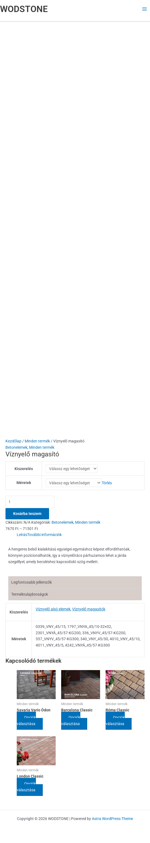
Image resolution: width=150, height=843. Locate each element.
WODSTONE (24, 9)
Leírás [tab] (22, 536)
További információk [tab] (44, 536)
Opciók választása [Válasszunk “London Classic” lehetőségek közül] (26, 788)
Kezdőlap (13, 441)
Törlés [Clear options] (107, 484)
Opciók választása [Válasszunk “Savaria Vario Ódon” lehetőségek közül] (26, 722)
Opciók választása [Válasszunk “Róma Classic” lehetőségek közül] (115, 722)
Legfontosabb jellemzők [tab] (31, 584)
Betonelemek (16, 447)
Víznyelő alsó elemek (53, 611)
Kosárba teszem (27, 515)
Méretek (23, 484)
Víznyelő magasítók (88, 611)
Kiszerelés (24, 469)
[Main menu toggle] (144, 9)
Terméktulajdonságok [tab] (29, 596)
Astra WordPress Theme (112, 818)
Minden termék (37, 441)
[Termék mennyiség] (30, 503)
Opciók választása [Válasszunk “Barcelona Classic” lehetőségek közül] (71, 722)
